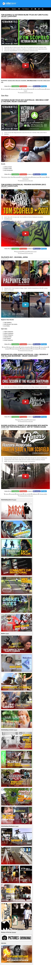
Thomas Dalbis (43, 494)
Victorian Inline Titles (16, 89)
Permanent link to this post (26, 92)
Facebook (37, 86)
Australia (31, 89)
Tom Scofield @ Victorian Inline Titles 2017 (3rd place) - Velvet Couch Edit (25, 15)
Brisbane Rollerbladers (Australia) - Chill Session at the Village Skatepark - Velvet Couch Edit (24, 355)
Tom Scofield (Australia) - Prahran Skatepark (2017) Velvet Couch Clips (23, 185)
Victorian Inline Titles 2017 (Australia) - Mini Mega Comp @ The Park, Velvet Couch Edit (25, 100)
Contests (25, 89)
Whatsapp (15, 86)
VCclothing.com (8, 218)
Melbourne (35, 494)
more (14, 499)
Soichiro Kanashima (26, 347)
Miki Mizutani (35, 347)
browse (14, 932)
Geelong (43, 89)
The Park (37, 89)
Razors (7, 494)
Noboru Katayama (26, 348)
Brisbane (19, 419)
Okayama (10, 347)
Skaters (7, 9)
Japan (4, 347)
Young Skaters (44, 347)
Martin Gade (20, 494)
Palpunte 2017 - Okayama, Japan (14, 257)
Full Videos (25, 9)
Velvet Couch (36, 177)
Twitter (44, 86)
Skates (14, 9)
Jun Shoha (43, 348)
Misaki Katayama (15, 348)
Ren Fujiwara (35, 348)
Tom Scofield (5, 89)
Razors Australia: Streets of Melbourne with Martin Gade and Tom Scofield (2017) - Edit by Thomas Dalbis (24, 426)
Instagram (23, 86)
